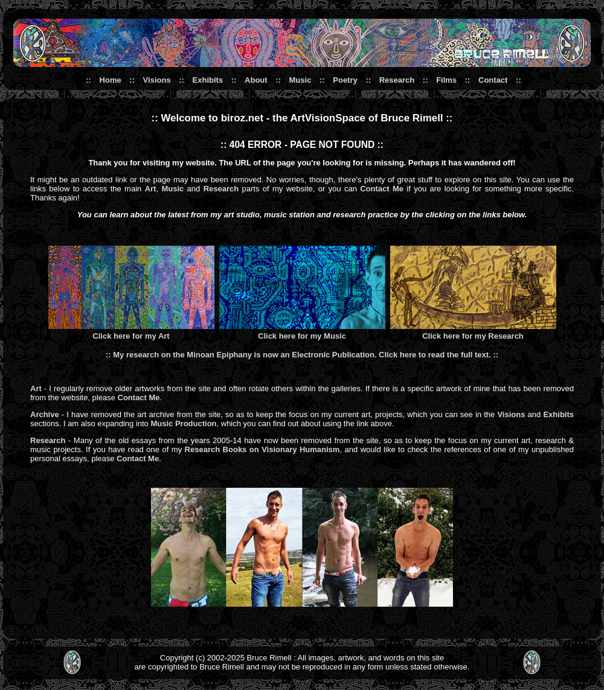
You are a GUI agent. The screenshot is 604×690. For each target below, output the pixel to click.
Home (110, 80)
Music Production (183, 423)
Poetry (345, 80)
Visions (157, 80)
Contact (492, 80)
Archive (44, 414)
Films (446, 80)
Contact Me (381, 188)
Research (397, 80)
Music (300, 80)
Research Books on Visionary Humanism (262, 449)
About (256, 80)
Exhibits (208, 80)
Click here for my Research (473, 335)
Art (150, 188)
